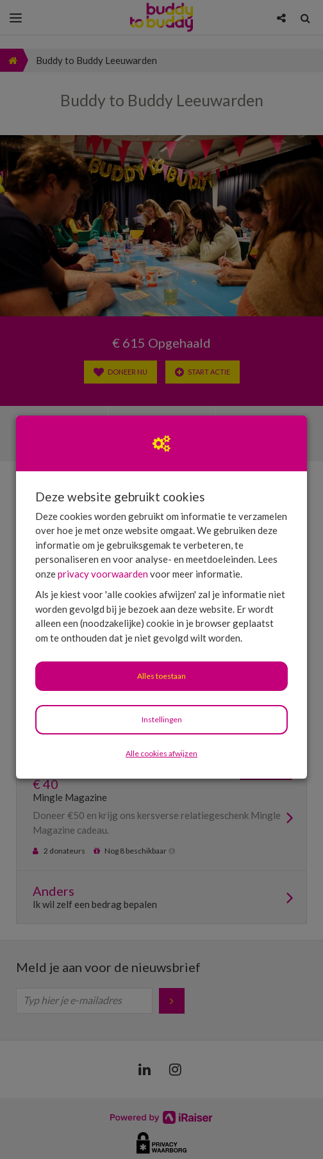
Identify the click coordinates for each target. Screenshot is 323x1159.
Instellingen (162, 719)
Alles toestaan (161, 676)
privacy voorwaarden (103, 574)
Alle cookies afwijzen (161, 753)
